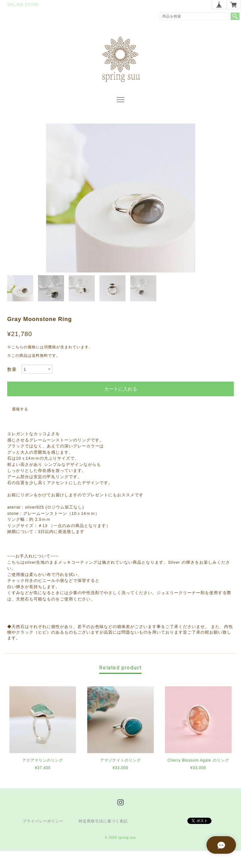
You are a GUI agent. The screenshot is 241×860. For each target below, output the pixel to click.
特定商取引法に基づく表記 (103, 830)
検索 (235, 16)
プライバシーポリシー (43, 830)
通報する (20, 418)
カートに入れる (120, 398)
